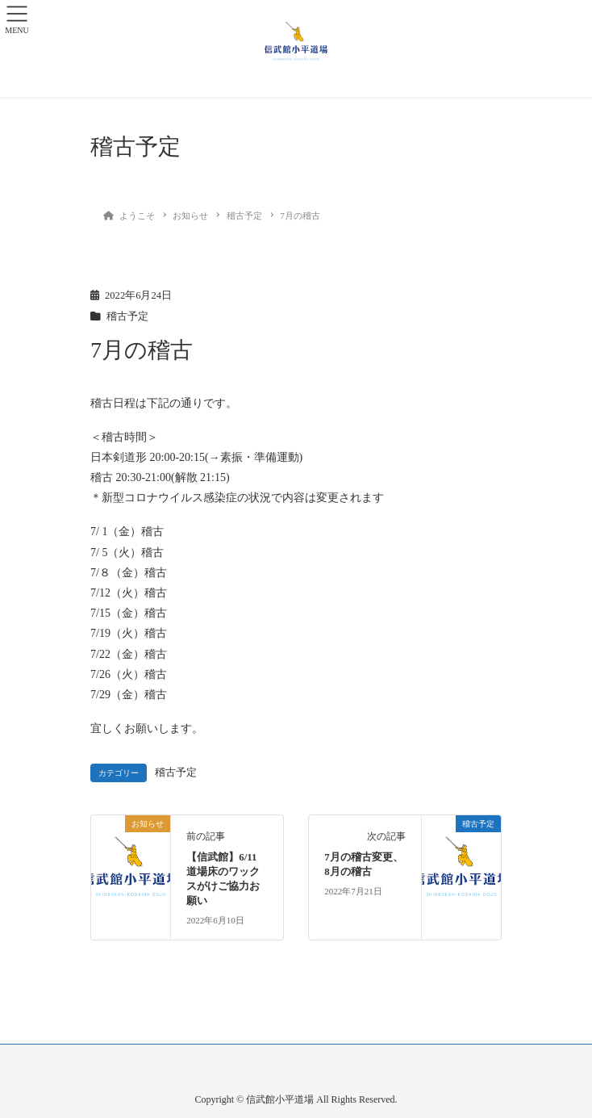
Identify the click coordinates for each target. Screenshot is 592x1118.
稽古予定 (127, 316)
